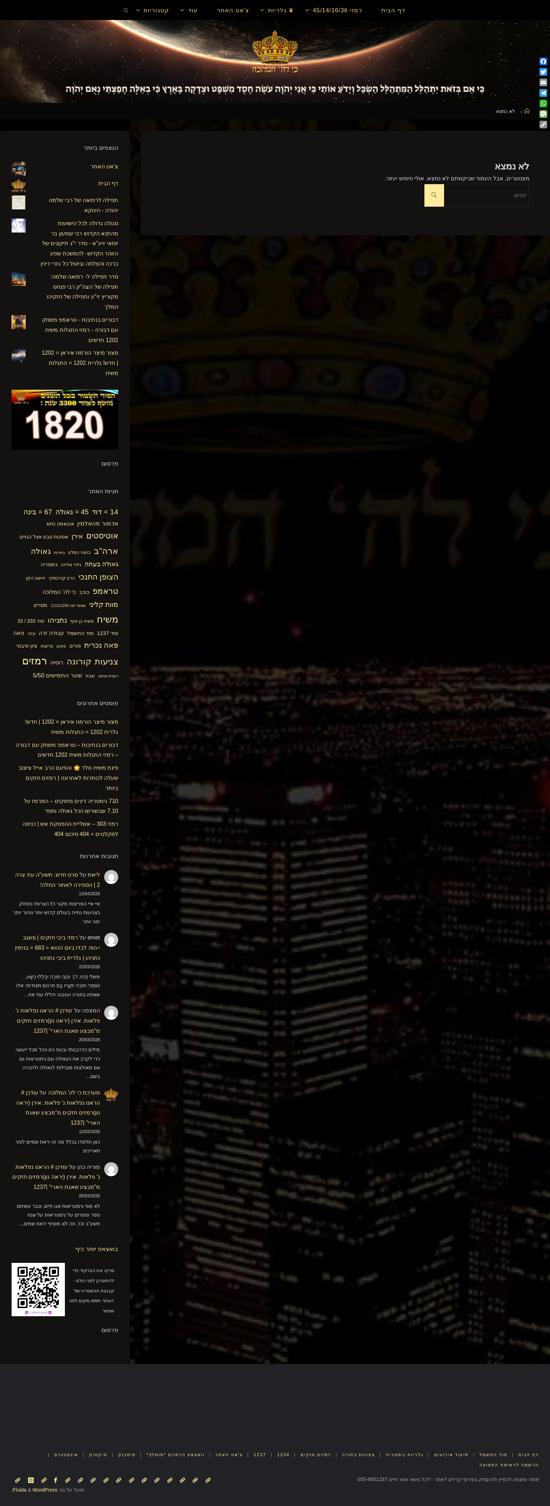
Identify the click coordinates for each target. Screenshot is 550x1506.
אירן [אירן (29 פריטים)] (77, 536)
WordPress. (34, 1490)
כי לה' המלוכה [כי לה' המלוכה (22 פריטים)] (59, 592)
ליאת (94, 875)
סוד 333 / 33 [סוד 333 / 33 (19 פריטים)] (30, 621)
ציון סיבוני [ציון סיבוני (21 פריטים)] (26, 646)
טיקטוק (79, 1454)
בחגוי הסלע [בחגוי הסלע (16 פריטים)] (79, 552)
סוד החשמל (492, 1454)
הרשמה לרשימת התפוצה (507, 1464)
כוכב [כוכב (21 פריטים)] (84, 592)
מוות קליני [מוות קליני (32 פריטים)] (103, 604)
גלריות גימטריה (399, 1454)
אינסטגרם (47, 1454)
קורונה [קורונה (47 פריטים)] (79, 661)
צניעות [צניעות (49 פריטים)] (106, 661)
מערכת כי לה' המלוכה (74, 1093)
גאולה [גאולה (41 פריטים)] (41, 551)
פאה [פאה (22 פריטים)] (18, 633)
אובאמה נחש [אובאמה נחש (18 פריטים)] (60, 524)
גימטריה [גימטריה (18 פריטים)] (49, 564)
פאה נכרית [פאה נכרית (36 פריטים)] (101, 645)
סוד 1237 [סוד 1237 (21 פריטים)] (107, 633)
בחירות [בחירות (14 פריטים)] (59, 552)
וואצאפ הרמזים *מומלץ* (160, 1454)
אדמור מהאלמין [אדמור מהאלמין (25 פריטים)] (97, 523)
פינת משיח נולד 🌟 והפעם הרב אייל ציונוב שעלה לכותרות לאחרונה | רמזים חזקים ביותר (68, 778)
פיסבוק (109, 1454)
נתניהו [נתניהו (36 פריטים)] (57, 620)
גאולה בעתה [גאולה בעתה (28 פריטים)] (101, 564)
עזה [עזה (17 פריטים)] (31, 633)
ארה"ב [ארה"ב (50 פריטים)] (106, 551)
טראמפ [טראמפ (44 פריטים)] (105, 591)
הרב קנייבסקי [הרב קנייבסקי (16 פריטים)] (62, 578)
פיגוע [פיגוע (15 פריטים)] (61, 646)
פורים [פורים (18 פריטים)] (75, 646)
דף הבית (108, 183)
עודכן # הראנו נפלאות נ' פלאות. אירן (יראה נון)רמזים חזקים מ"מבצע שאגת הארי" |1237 (57, 1021)
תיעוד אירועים (448, 1454)
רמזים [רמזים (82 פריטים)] (34, 661)
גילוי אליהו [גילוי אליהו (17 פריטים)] (71, 564)
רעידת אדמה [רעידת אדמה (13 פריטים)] (108, 676)
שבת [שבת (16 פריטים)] (90, 676)
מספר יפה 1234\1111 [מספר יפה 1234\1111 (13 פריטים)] (68, 605)
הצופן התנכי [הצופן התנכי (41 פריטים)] (98, 577)
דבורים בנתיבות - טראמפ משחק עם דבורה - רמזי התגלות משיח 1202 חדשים (80, 330)
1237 (248, 1454)
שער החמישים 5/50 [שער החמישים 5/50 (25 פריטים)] (57, 675)
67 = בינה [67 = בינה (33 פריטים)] (38, 512)
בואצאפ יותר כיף (96, 1248)
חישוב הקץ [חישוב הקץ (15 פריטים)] (35, 578)
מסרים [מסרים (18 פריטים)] (40, 605)
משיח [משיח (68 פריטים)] (107, 619)
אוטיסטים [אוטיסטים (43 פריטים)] (102, 535)
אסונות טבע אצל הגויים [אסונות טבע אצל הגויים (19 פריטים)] (44, 537)
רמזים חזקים (306, 1454)
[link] (126, 10)
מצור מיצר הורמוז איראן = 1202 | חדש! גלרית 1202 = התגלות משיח (80, 363)
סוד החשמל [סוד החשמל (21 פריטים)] (80, 633)
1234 (272, 1454)
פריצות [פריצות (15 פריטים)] (47, 646)
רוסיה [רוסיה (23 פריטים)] (56, 662)
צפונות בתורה (352, 1454)
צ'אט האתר (104, 166)
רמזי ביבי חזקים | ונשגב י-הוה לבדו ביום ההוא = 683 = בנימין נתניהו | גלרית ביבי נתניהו (57, 948)
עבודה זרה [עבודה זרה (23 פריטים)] (51, 633)
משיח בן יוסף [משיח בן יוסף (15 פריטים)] (82, 621)
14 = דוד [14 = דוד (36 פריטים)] (105, 512)
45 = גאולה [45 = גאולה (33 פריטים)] (72, 512)
